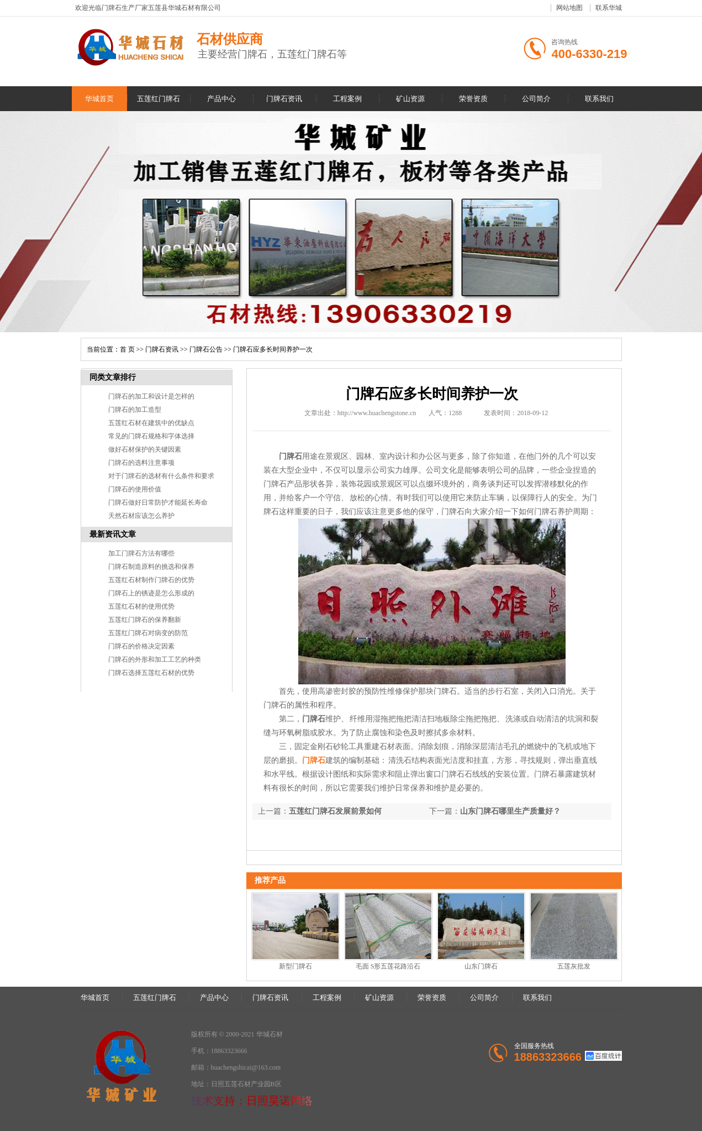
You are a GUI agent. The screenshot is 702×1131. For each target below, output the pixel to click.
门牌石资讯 (284, 99)
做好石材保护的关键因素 (144, 449)
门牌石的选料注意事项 (141, 463)
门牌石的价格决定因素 (141, 646)
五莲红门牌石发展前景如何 (335, 811)
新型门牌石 (295, 966)
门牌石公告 (206, 349)
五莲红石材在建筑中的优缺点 (151, 423)
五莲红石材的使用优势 (141, 606)
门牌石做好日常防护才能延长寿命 (158, 502)
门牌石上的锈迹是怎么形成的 (151, 593)
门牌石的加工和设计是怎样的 (151, 396)
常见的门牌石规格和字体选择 (151, 436)
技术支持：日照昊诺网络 (252, 1101)
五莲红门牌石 (158, 99)
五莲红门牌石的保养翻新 (144, 620)
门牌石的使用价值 (134, 489)
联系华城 (608, 8)
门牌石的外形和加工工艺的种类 (154, 659)
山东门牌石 (481, 966)
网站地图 (569, 8)
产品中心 (221, 99)
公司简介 (536, 99)
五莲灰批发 (573, 966)
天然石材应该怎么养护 (141, 516)
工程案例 (347, 99)
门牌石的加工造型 (134, 409)
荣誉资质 (473, 99)
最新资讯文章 (112, 534)
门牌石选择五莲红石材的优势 (151, 673)
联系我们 (599, 99)
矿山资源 (410, 99)
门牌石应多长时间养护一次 (273, 349)
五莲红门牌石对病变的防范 (148, 633)
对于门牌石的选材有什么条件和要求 (161, 476)
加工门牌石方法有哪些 (141, 553)
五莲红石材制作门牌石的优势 (151, 580)
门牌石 (313, 760)
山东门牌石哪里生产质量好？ (510, 811)
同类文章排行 (112, 377)
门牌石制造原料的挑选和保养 (151, 566)
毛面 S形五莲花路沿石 (388, 966)
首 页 (127, 349)
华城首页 (99, 99)
